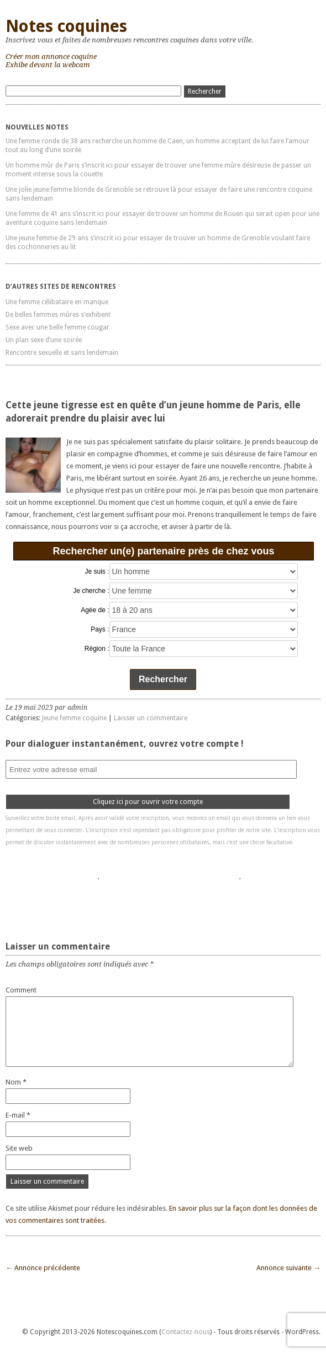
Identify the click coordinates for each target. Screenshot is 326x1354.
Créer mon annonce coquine (51, 56)
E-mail (18, 1115)
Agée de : (95, 610)
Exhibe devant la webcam (48, 65)
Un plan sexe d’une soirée (44, 340)
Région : (97, 648)
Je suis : (97, 571)
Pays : (100, 629)
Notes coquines (66, 26)
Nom (16, 1082)
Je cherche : (91, 591)
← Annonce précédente (43, 1268)
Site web (19, 1148)
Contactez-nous (185, 1332)
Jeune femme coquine (74, 718)
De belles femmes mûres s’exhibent (58, 315)
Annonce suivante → (288, 1268)
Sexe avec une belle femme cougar (57, 327)
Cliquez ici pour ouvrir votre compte (148, 802)
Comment (21, 990)
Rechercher (163, 679)
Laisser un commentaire (150, 718)
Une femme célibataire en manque (57, 302)
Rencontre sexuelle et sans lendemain (62, 353)
